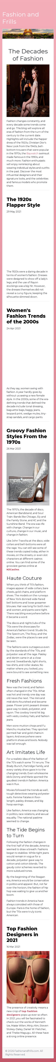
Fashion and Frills (20, 18)
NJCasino (13, 569)
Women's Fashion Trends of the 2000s (26, 316)
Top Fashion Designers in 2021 (22, 934)
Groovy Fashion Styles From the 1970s (27, 436)
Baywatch (32, 153)
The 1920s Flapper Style (23, 202)
